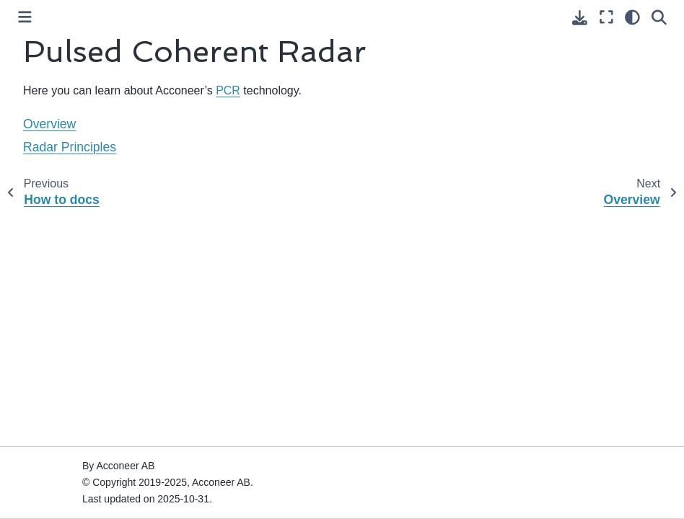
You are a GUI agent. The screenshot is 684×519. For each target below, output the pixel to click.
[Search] (659, 17)
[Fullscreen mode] (606, 17)
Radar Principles (69, 147)
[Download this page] (579, 17)
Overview (49, 124)
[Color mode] (632, 17)
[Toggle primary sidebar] (25, 17)
